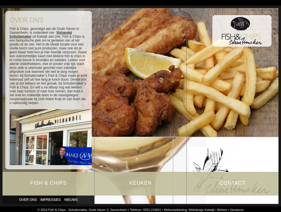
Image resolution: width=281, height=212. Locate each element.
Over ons (28, 200)
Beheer (222, 209)
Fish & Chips (48, 183)
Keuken (140, 183)
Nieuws (71, 200)
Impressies (50, 200)
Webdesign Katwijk (202, 209)
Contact (233, 183)
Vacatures (237, 209)
